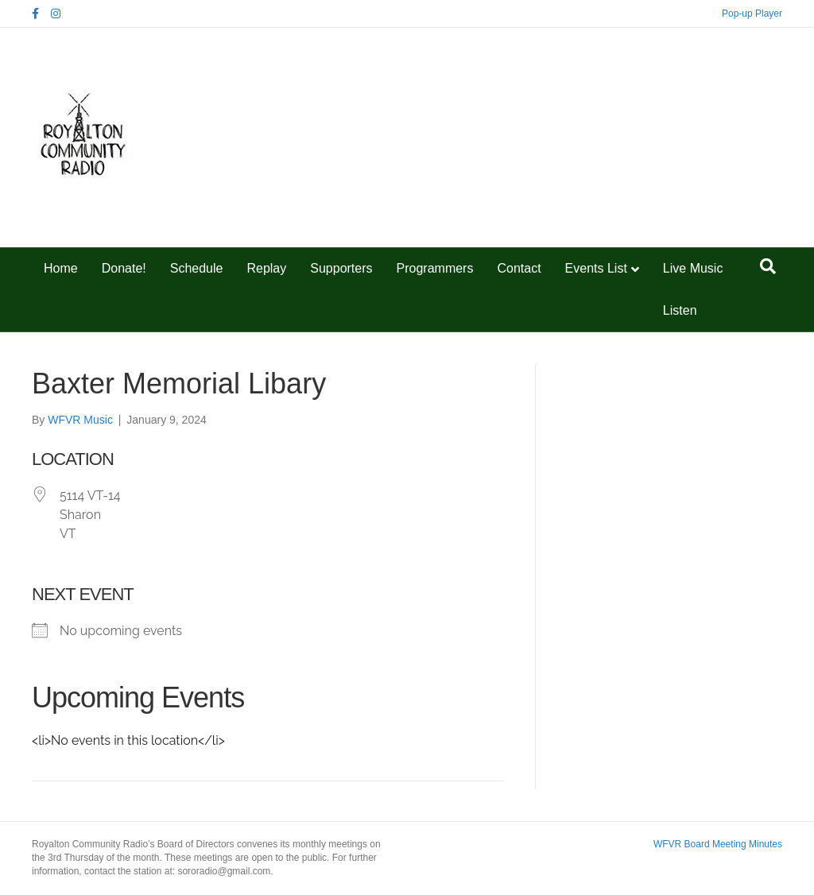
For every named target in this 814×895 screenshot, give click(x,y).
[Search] (768, 266)
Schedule (196, 268)
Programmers (435, 268)
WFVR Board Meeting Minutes (717, 844)
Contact (519, 268)
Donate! (124, 268)
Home (61, 268)
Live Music (693, 268)
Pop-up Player (752, 13)
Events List (596, 268)
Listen (680, 310)
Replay (266, 268)
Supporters (341, 268)
